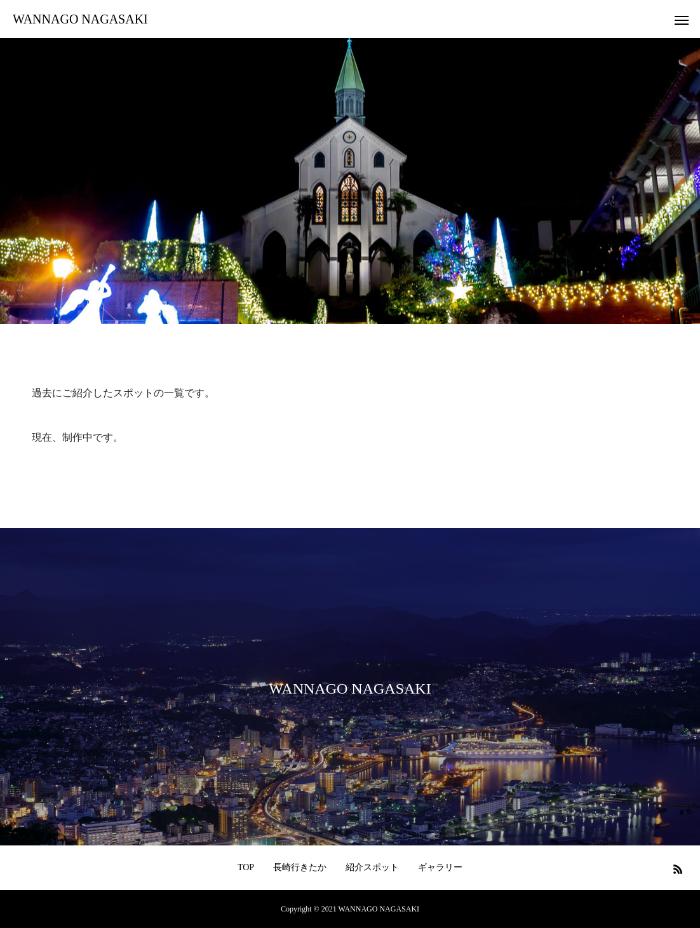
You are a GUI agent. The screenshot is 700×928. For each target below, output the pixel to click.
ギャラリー (440, 867)
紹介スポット (372, 867)
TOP (246, 867)
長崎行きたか (299, 867)
